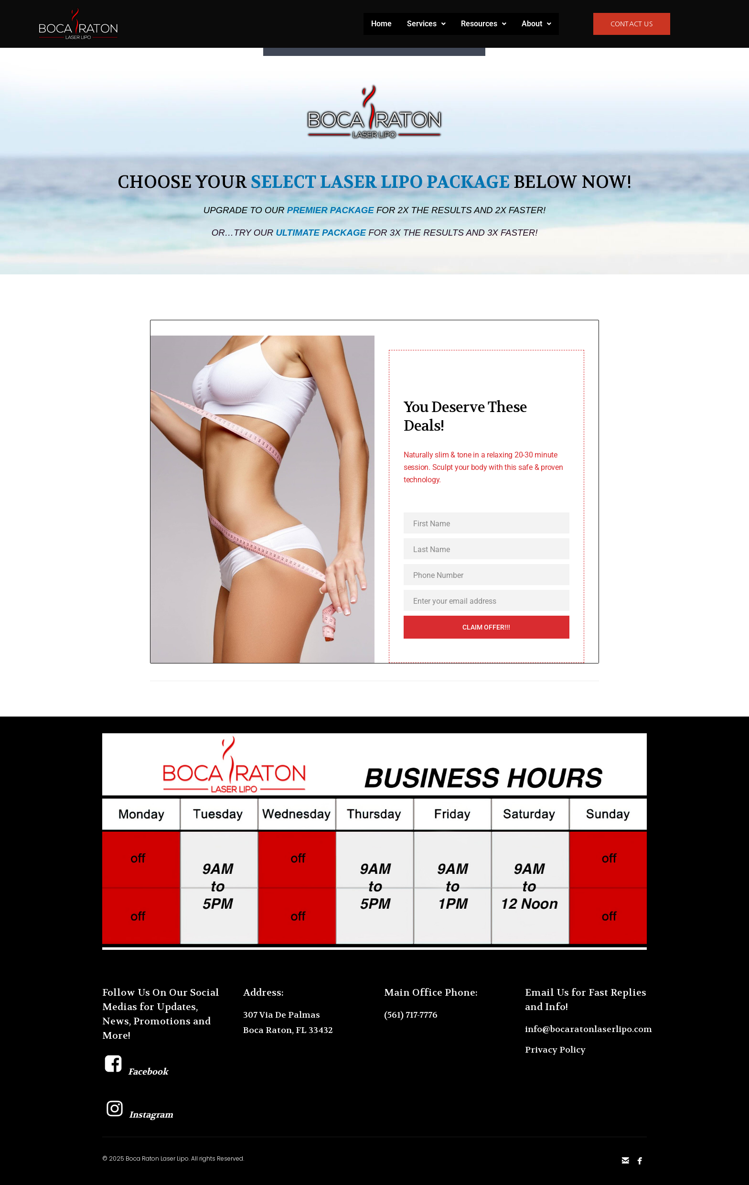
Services (426, 23)
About (536, 23)
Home (381, 23)
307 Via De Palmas (281, 1015)
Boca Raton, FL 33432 (288, 1030)
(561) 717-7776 (411, 1015)
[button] (426, 24)
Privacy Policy (555, 1049)
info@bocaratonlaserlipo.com (588, 1029)
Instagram (137, 1114)
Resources (483, 23)
